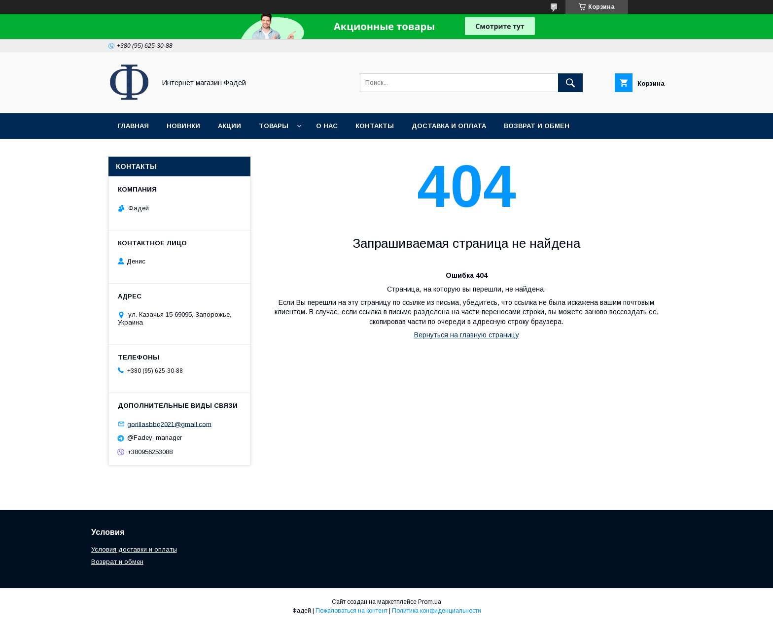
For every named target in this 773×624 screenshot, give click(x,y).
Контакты (374, 126)
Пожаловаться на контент (351, 610)
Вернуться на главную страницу (466, 335)
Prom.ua (429, 601)
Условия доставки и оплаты (134, 549)
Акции (229, 126)
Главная (133, 126)
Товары (273, 126)
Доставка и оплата (449, 126)
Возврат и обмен (536, 126)
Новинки (183, 126)
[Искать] (570, 82)
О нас (327, 126)
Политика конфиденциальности (436, 610)
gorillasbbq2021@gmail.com (169, 423)
